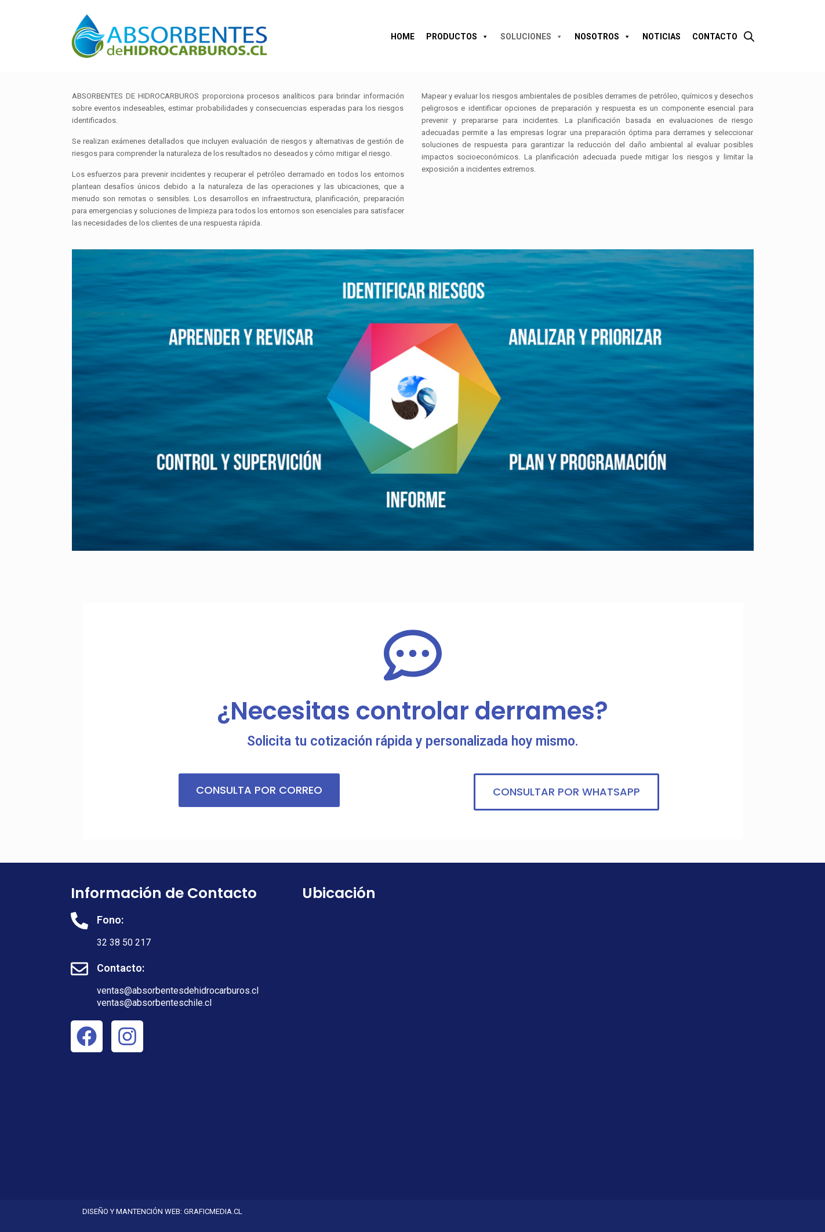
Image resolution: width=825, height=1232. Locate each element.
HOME (403, 36)
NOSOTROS (603, 36)
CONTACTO (714, 36)
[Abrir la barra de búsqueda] (749, 36)
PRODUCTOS (457, 36)
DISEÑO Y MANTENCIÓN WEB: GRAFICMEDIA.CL (162, 1211)
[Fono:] (79, 920)
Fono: (110, 920)
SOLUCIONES (531, 36)
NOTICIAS (661, 36)
